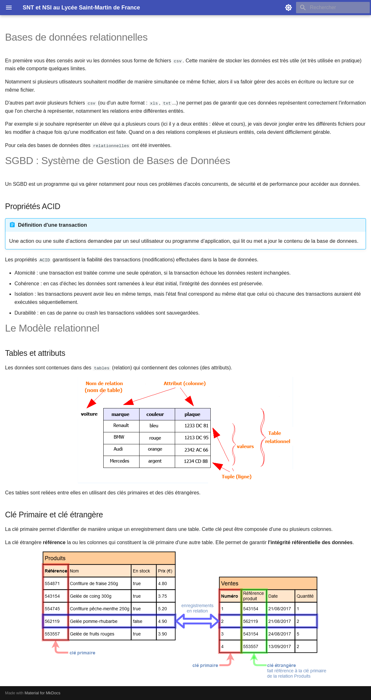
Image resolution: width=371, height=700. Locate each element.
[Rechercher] (333, 7)
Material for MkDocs (42, 693)
